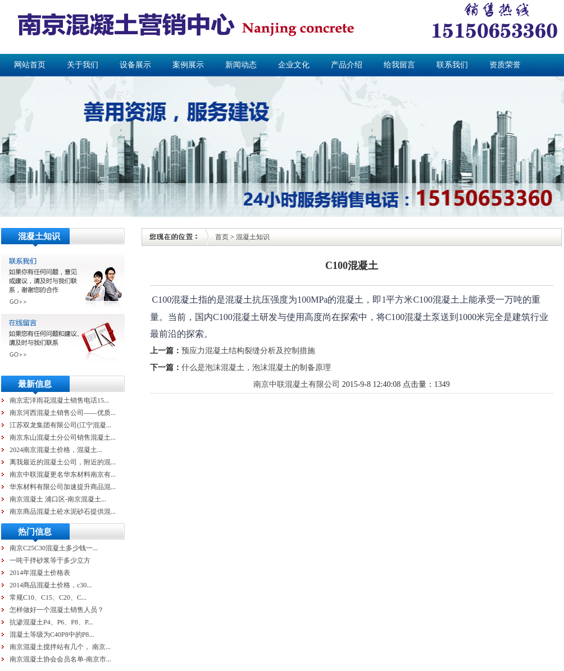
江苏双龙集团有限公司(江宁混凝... (60, 425)
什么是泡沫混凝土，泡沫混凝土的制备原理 (256, 367)
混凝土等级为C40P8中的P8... (52, 634)
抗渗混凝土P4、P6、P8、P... (51, 622)
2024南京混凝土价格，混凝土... (56, 450)
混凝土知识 (253, 237)
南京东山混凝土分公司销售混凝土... (63, 437)
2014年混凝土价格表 (40, 573)
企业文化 (294, 65)
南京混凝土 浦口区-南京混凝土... (58, 499)
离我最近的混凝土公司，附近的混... (63, 462)
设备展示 (135, 65)
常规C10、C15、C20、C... (48, 597)
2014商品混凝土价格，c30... (51, 585)
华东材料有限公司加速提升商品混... (63, 487)
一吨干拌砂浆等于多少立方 (50, 560)
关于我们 (82, 65)
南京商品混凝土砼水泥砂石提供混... (63, 511)
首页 (222, 237)
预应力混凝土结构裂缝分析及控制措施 (248, 350)
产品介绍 (346, 65)
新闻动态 (241, 65)
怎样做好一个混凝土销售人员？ (57, 610)
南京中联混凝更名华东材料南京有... (63, 474)
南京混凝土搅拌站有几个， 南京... (60, 647)
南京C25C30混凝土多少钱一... (54, 548)
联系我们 (452, 65)
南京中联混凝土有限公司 (296, 384)
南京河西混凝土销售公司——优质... (63, 413)
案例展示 (188, 65)
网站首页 (30, 65)
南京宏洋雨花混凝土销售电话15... (59, 400)
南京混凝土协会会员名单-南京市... (60, 659)
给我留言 (399, 65)
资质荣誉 (505, 65)
